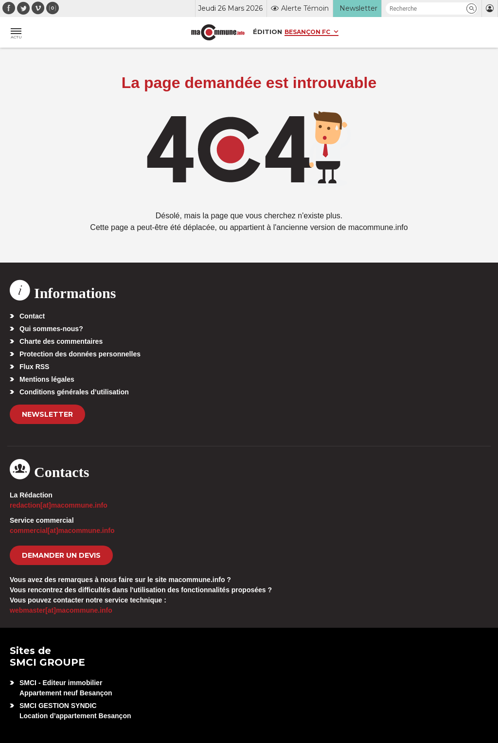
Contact (32, 316)
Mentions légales (46, 379)
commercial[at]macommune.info (62, 530)
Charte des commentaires (61, 341)
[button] (471, 8)
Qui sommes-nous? (51, 329)
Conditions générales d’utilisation (74, 392)
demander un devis (61, 555)
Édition (267, 31)
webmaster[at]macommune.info (61, 610)
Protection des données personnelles (80, 354)
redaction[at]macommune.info (58, 505)
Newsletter (47, 414)
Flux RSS (34, 367)
